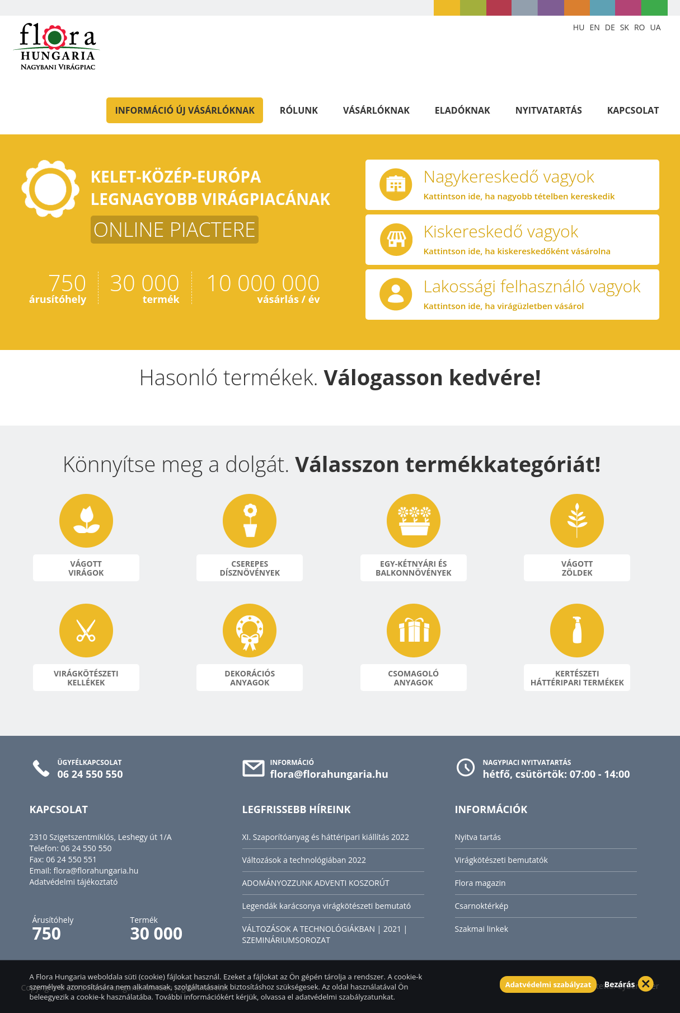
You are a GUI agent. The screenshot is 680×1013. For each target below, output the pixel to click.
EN (594, 27)
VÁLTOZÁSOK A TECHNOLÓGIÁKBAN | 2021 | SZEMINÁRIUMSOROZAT (325, 934)
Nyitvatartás (548, 110)
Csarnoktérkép (482, 905)
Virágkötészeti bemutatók (501, 860)
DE (610, 27)
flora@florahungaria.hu (95, 870)
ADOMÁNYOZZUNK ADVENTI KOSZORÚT (316, 882)
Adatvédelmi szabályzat (548, 984)
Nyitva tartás (478, 837)
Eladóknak (462, 110)
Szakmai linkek (482, 928)
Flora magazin (480, 882)
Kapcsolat (633, 110)
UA (655, 27)
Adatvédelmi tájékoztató (74, 881)
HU (579, 27)
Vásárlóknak (376, 110)
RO (639, 27)
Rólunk (299, 110)
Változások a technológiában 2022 (304, 860)
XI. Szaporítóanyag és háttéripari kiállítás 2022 (326, 837)
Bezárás (619, 984)
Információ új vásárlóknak (184, 110)
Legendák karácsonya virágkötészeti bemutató (326, 905)
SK (624, 27)
